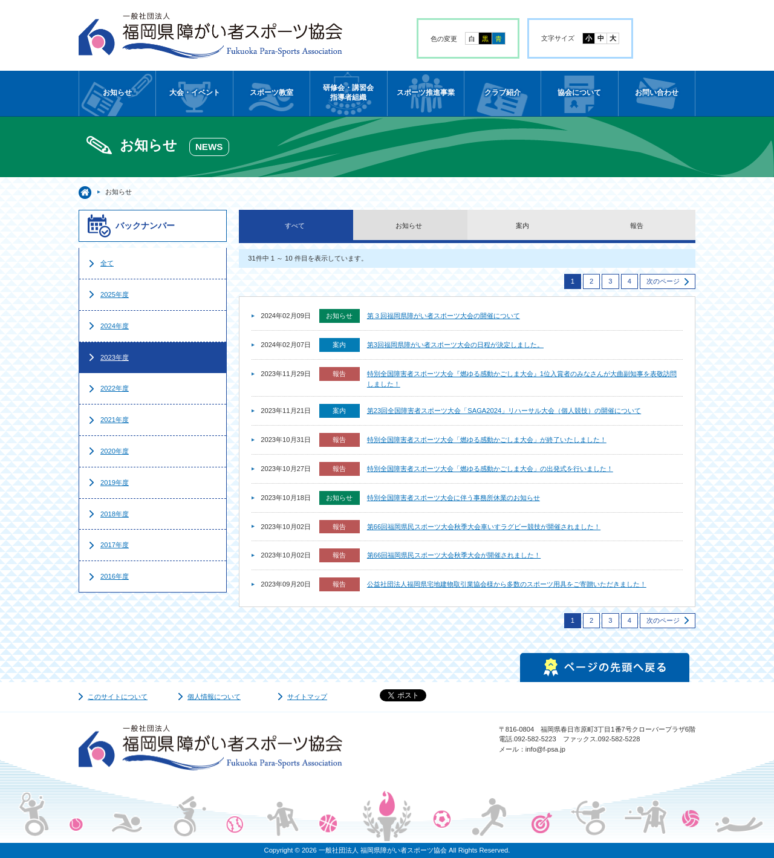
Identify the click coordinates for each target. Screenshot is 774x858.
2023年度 (114, 357)
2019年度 (114, 482)
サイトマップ (307, 696)
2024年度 (114, 326)
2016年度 (114, 576)
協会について (579, 92)
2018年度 (114, 514)
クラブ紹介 (502, 92)
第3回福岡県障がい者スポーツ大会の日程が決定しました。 (455, 344)
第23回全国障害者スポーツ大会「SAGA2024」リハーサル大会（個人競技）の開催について (504, 410)
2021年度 (114, 419)
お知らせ (117, 92)
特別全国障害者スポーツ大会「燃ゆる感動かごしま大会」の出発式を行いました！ (490, 468)
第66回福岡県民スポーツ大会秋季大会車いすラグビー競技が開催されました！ (483, 526)
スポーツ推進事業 (426, 92)
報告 (636, 225)
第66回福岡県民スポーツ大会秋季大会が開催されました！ (454, 555)
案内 (522, 225)
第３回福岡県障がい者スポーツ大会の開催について (443, 315)
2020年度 (114, 451)
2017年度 (114, 544)
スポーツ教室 (271, 92)
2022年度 (114, 388)
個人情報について (214, 696)
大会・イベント (194, 92)
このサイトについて (118, 696)
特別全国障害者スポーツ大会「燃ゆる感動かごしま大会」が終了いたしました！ (487, 439)
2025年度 (114, 294)
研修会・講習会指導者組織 (348, 92)
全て (107, 263)
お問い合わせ (656, 92)
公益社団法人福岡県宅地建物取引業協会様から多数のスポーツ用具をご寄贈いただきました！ (506, 584)
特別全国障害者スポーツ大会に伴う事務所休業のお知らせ (453, 497)
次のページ (663, 281)
